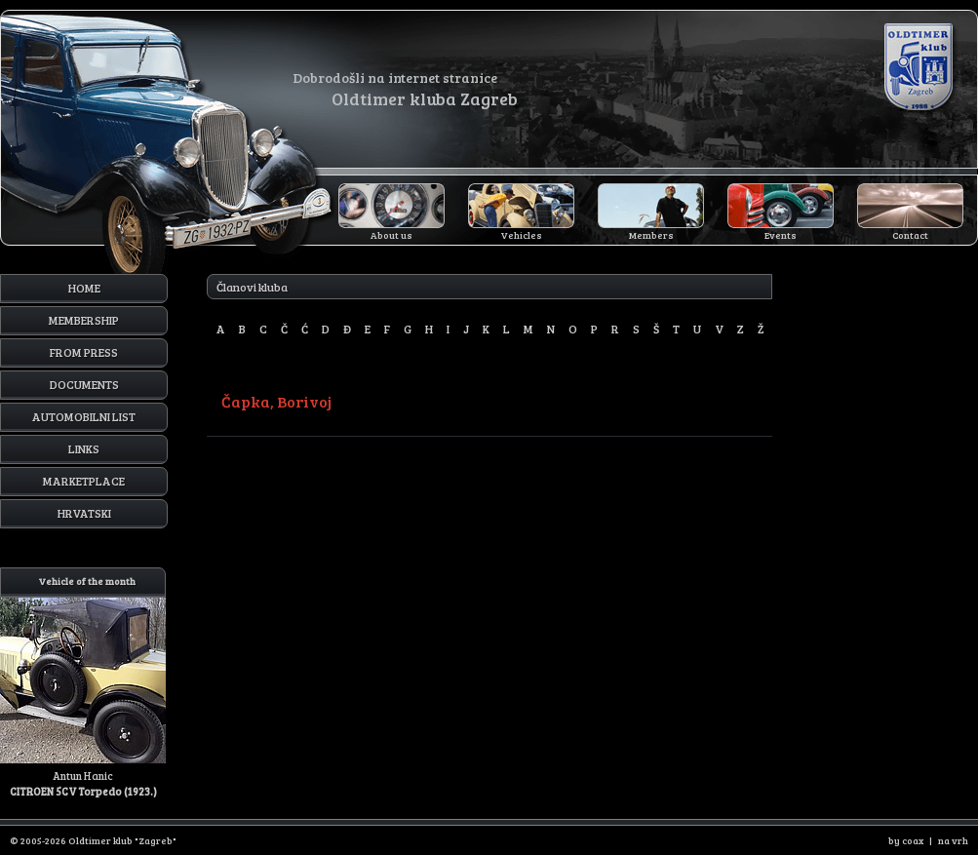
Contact (910, 235)
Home (84, 287)
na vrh (953, 840)
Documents (84, 384)
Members (651, 235)
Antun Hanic (83, 682)
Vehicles (521, 235)
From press (84, 352)
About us (391, 235)
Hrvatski (84, 513)
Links (83, 448)
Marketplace (84, 480)
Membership (84, 320)
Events (780, 235)
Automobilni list (84, 416)
